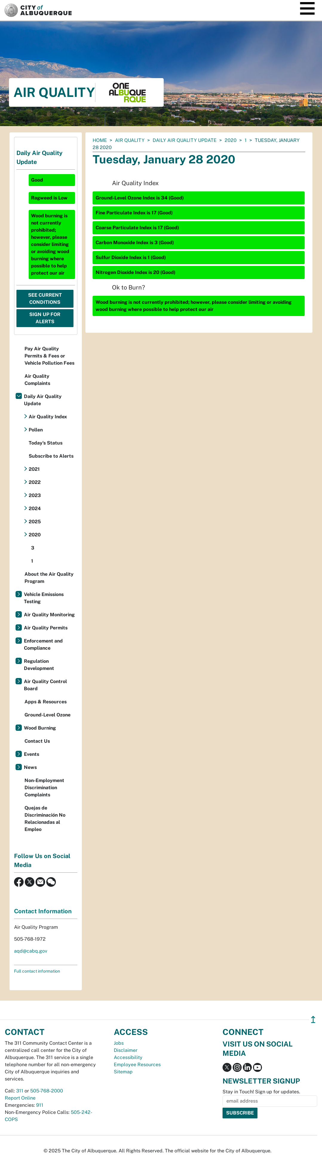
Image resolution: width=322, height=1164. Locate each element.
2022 (35, 482)
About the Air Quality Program (48, 577)
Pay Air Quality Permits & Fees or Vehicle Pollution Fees (49, 356)
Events (31, 754)
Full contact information (37, 971)
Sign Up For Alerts (44, 318)
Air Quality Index (48, 417)
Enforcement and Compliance (43, 644)
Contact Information (43, 911)
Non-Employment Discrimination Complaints (44, 788)
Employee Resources (137, 1064)
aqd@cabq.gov (30, 951)
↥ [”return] (313, 1019)
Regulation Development (39, 664)
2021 (34, 469)
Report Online (20, 1098)
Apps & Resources (45, 702)
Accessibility (128, 1057)
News (30, 767)
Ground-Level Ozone (47, 715)
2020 (231, 140)
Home (100, 140)
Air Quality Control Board (45, 685)
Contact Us (37, 741)
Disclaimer (125, 1050)
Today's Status (45, 443)
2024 (35, 508)
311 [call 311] (19, 1091)
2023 (35, 495)
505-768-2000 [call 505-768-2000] (46, 1091)
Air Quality (130, 140)
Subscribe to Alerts (51, 456)
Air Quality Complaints (37, 379)
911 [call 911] (39, 1105)
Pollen (36, 430)
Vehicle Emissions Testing (44, 598)
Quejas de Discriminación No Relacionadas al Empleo (44, 818)
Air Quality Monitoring (49, 614)
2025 (35, 521)
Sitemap (123, 1072)
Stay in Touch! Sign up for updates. (261, 1092)
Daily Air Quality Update (185, 140)
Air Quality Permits (46, 628)
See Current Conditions (45, 298)
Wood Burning (40, 728)
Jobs (119, 1043)
